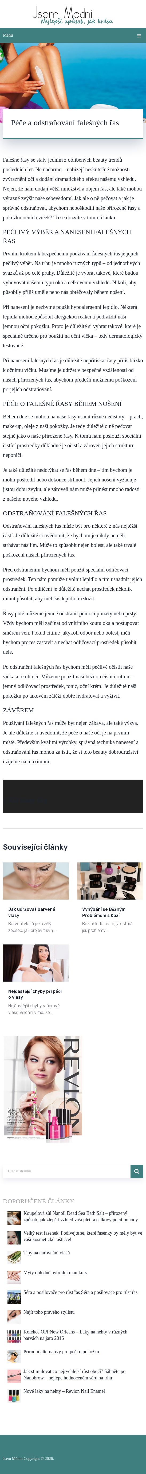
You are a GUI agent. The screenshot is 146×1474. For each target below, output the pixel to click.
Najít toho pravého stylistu (48, 1312)
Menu (8, 35)
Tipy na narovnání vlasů (46, 1252)
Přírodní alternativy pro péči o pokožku (61, 1351)
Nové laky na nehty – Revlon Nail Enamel (64, 1391)
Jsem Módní (13, 1458)
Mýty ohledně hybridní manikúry (55, 1272)
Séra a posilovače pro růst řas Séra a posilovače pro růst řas (80, 1292)
